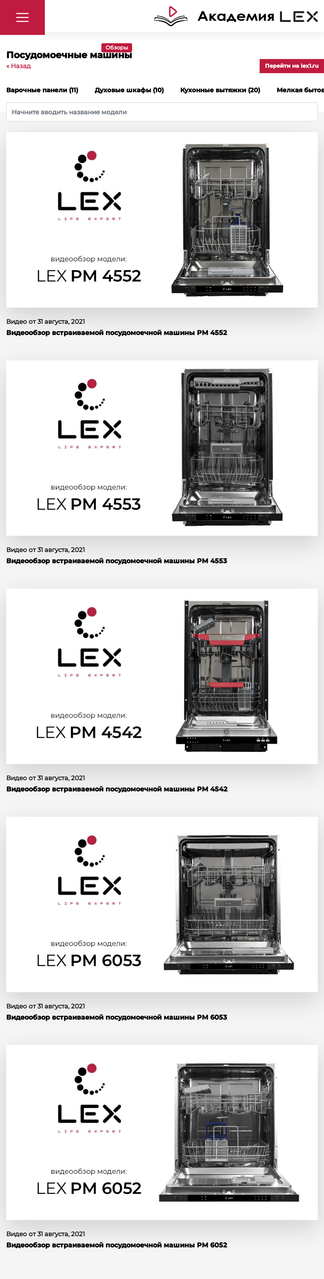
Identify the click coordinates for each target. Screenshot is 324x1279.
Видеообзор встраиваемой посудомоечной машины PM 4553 (116, 561)
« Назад (18, 66)
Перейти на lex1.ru (292, 65)
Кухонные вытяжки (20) (220, 90)
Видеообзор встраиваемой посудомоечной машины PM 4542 (116, 789)
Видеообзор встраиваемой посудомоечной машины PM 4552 (116, 333)
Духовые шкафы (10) (129, 90)
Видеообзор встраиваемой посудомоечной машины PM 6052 (116, 1245)
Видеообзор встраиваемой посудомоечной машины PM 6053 (116, 1017)
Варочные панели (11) (42, 90)
